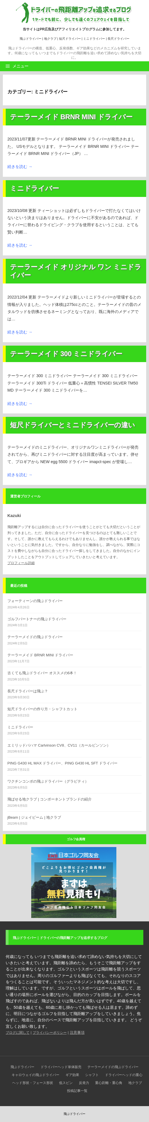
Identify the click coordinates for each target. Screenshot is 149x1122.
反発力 (84, 1083)
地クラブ (50, 38)
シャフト (92, 1075)
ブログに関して (18, 1033)
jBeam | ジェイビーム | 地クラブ (34, 817)
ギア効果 (72, 1075)
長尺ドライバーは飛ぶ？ (27, 691)
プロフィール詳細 (21, 563)
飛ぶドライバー (30, 38)
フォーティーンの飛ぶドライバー (35, 601)
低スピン (66, 1083)
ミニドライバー (94, 38)
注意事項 (77, 1032)
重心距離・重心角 (108, 1083)
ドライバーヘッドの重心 (123, 1075)
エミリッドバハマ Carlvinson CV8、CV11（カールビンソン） (58, 745)
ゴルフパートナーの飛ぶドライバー (36, 619)
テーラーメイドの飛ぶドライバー (35, 637)
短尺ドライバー (70, 38)
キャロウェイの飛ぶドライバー (35, 1075)
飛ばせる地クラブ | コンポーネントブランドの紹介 (49, 799)
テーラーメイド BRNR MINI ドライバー (71, 117)
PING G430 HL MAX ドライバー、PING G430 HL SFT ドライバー (62, 763)
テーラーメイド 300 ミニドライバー (66, 354)
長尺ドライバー (118, 38)
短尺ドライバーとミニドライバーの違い (72, 425)
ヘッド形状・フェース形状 (32, 1083)
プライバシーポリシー (50, 1033)
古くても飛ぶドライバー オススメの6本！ (42, 673)
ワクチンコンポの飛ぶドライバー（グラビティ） (48, 781)
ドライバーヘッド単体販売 (61, 1067)
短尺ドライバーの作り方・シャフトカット (42, 709)
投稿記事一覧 (77, 1091)
